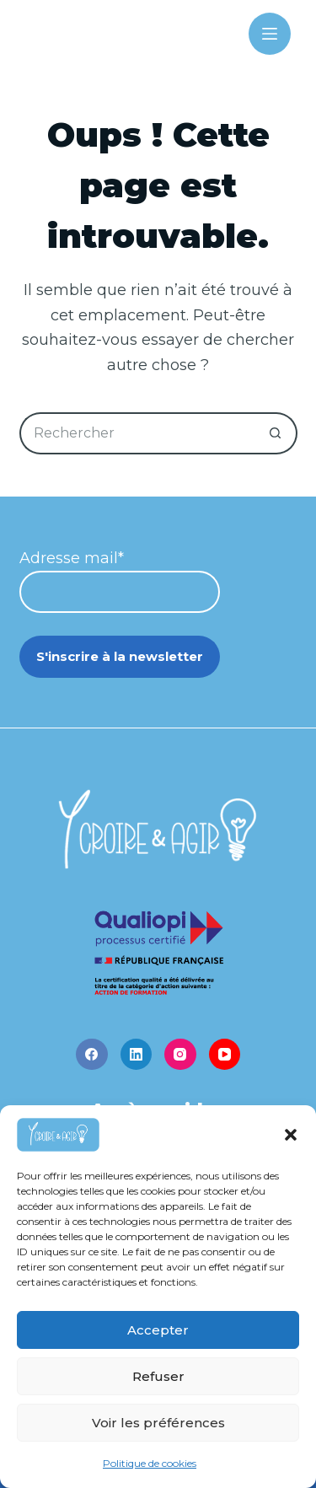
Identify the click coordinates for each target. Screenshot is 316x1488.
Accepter (158, 1330)
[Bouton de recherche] (276, 433)
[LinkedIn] (137, 1055)
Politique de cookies (149, 1463)
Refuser (158, 1376)
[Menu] (270, 34)
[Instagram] (180, 1055)
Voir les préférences (158, 1423)
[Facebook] (92, 1055)
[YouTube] (225, 1055)
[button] (290, 1134)
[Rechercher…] (137, 433)
